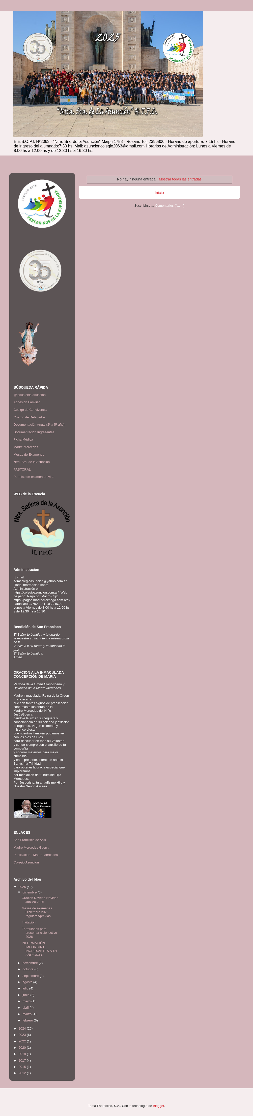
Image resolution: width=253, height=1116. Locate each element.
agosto (27, 982)
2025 (23, 887)
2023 (23, 1035)
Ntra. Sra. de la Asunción (32, 462)
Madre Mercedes (26, 447)
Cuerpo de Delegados (29, 417)
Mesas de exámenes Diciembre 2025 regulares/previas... (37, 912)
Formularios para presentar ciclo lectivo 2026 (39, 933)
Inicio (159, 193)
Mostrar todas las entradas (180, 179)
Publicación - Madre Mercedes (36, 855)
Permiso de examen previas (34, 477)
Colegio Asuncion (26, 862)
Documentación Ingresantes (34, 432)
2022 (23, 1041)
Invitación (29, 922)
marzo (27, 1014)
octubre (28, 969)
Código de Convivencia (30, 410)
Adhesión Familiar (27, 402)
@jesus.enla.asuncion (30, 395)
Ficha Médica (23, 439)
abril (26, 1007)
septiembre (31, 976)
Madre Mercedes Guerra (31, 847)
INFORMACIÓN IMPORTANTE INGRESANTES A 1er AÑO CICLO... (39, 949)
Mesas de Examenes (29, 454)
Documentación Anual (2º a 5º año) (39, 424)
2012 (23, 1073)
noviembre (30, 963)
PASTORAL (22, 469)
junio (26, 995)
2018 (23, 1054)
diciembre (30, 892)
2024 (23, 1028)
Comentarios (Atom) (169, 205)
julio (25, 988)
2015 (23, 1067)
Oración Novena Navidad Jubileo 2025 (40, 900)
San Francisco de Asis (30, 840)
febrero (28, 1020)
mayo (26, 1001)
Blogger (158, 1106)
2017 (23, 1060)
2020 (23, 1047)
